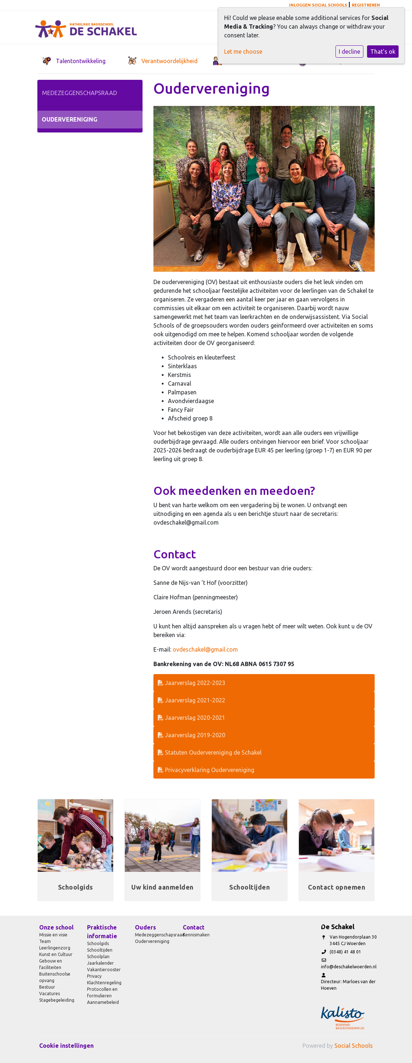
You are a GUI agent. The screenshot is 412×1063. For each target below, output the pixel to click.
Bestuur (47, 987)
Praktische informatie (102, 931)
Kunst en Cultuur (56, 954)
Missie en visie (53, 934)
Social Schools (353, 1045)
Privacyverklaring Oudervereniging (206, 770)
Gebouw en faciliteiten (50, 964)
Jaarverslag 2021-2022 (191, 700)
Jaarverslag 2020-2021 (191, 717)
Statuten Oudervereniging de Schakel (209, 752)
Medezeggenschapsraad (79, 93)
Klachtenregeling (104, 982)
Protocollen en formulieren (102, 992)
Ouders (145, 927)
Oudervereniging (69, 119)
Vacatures (49, 993)
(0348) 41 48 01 (345, 951)
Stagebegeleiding (56, 1000)
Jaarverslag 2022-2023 (191, 683)
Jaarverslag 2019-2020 (191, 735)
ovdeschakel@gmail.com (205, 649)
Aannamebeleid (103, 1002)
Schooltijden (99, 950)
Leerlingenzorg (54, 947)
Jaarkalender (100, 963)
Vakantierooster (104, 969)
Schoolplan (98, 956)
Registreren (366, 5)
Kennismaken (196, 934)
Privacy (94, 976)
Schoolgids (98, 943)
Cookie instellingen (66, 1045)
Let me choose (243, 51)
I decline (349, 51)
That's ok (382, 51)
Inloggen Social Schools (318, 5)
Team (45, 941)
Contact (194, 927)
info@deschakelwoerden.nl (348, 966)
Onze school (56, 927)
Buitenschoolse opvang (54, 977)
